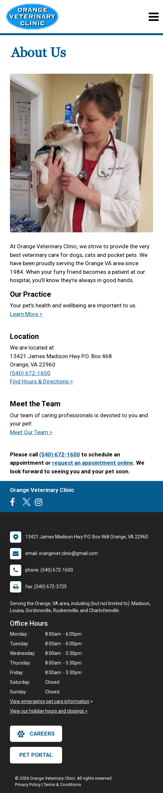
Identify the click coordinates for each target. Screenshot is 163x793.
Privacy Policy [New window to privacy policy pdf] (28, 784)
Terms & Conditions (62, 784)
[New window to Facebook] (14, 503)
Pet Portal (36, 755)
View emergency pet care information (49, 701)
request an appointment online (92, 462)
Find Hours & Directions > (41, 381)
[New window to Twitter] (26, 503)
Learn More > (26, 314)
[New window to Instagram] (40, 503)
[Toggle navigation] (153, 17)
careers (36, 734)
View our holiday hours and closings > (49, 711)
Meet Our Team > (31, 432)
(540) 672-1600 (30, 373)
